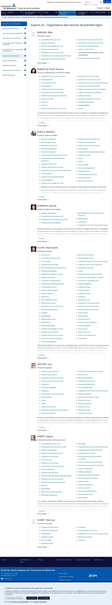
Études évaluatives (47, 469)
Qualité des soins (84, 300)
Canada (80, 108)
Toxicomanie (82, 222)
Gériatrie (44, 485)
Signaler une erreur (65, 580)
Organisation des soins (49, 164)
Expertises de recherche (28, 17)
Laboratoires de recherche (11, 70)
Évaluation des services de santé (52, 52)
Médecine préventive (85, 537)
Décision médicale (47, 293)
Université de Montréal (8, 6)
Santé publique (46, 86)
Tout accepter (43, 598)
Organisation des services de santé (53, 59)
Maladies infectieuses (48, 213)
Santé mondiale (83, 165)
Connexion (78, 2)
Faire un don (98, 560)
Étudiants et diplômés (83, 560)
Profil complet (42, 63)
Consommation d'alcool (49, 287)
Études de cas (46, 322)
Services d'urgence (84, 325)
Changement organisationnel (50, 281)
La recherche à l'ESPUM (10, 28)
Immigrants (45, 391)
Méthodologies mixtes (48, 142)
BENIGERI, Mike (45, 32)
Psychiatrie (81, 297)
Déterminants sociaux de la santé (52, 306)
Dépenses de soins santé (49, 463)
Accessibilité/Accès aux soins (50, 40)
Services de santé (84, 319)
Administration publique (49, 271)
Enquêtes (44, 313)
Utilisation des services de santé (89, 58)
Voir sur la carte (7, 578)
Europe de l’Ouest (84, 400)
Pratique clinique (83, 290)
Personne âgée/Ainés (85, 468)
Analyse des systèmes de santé (89, 86)
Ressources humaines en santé (88, 397)
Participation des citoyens (86, 381)
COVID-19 (44, 102)
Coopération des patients (49, 456)
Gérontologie (45, 489)
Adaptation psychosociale (49, 264)
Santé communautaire (85, 181)
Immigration (45, 384)
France (43, 403)
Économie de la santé (48, 83)
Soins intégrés (83, 149)
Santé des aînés (83, 481)
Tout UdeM (94, 4)
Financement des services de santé (53, 482)
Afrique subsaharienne (48, 407)
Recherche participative (49, 149)
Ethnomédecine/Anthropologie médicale (91, 152)
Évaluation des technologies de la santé (54, 155)
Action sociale (45, 261)
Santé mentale (83, 313)
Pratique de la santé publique (51, 223)
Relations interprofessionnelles (88, 306)
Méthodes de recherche (49, 145)
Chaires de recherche (10, 61)
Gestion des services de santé (88, 76)
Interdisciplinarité (47, 80)
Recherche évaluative (48, 152)
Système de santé (47, 99)
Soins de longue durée (85, 494)
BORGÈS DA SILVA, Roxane (50, 69)
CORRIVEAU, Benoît (46, 205)
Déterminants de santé (49, 300)
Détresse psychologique (49, 309)
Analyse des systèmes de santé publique (92, 89)
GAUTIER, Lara (44, 364)
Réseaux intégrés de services (88, 309)
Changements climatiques (49, 527)
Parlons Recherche (9, 75)
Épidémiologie (83, 219)
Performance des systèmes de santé (90, 43)
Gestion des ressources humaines (52, 92)
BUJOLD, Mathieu (46, 131)
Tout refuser (32, 598)
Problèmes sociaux (84, 293)
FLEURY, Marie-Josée (47, 247)
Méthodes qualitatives (48, 139)
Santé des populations (85, 485)
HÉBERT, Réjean (45, 436)
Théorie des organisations (87, 335)
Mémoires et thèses (9, 65)
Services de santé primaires (87, 322)
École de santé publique (29, 8)
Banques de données (48, 43)
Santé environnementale (49, 530)
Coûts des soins (46, 460)
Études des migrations (48, 387)
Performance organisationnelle (88, 46)
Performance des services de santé (90, 40)
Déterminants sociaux (48, 303)
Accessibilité (70, 576)
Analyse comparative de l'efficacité (89, 92)
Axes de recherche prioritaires (13, 33)
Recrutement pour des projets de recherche (13, 50)
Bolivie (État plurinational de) (87, 174)
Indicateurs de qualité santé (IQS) (89, 99)
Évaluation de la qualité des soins (52, 46)
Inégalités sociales (47, 537)
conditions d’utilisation (40, 602)
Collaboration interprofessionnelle (52, 177)
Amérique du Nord (84, 178)
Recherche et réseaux (14, 17)
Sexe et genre (83, 329)
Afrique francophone (85, 403)
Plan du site (62, 576)
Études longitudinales (48, 325)
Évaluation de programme (49, 49)
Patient (80, 271)
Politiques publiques (85, 284)
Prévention (81, 540)
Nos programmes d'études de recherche (13, 44)
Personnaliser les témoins (15, 598)
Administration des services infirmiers (53, 96)
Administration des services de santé (53, 108)
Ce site (87, 4)
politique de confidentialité (20, 602)
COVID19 (44, 105)
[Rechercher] (101, 2)
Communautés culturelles (86, 384)
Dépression (45, 297)
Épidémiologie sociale (48, 319)
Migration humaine (84, 410)
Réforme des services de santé (88, 303)
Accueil (4, 17)
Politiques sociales (84, 287)
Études (40, 560)
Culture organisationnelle (49, 290)
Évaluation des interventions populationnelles (56, 476)
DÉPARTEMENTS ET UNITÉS (25, 561)
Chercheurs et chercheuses (12, 38)
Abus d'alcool (45, 255)
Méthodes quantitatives (86, 102)
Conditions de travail (85, 413)
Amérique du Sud (83, 171)
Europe (80, 161)
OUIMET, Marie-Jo (46, 519)
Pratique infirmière (84, 96)
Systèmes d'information (86, 49)
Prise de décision (47, 174)
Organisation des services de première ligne (56, 56)
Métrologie (81, 444)
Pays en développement (86, 168)
